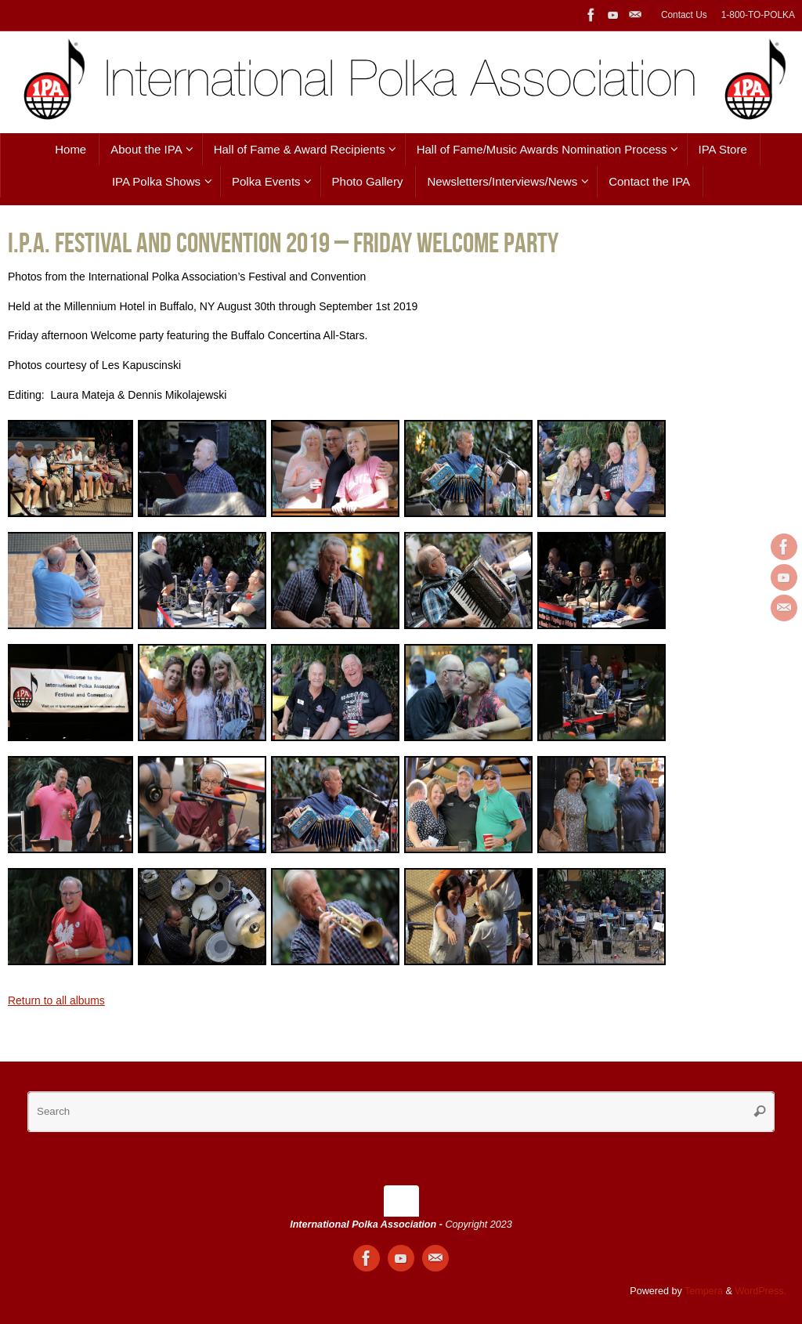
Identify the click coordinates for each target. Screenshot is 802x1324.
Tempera (704, 1291)
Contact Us (684, 14)
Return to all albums (57, 1000)
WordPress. (760, 1291)
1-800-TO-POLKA (758, 14)
